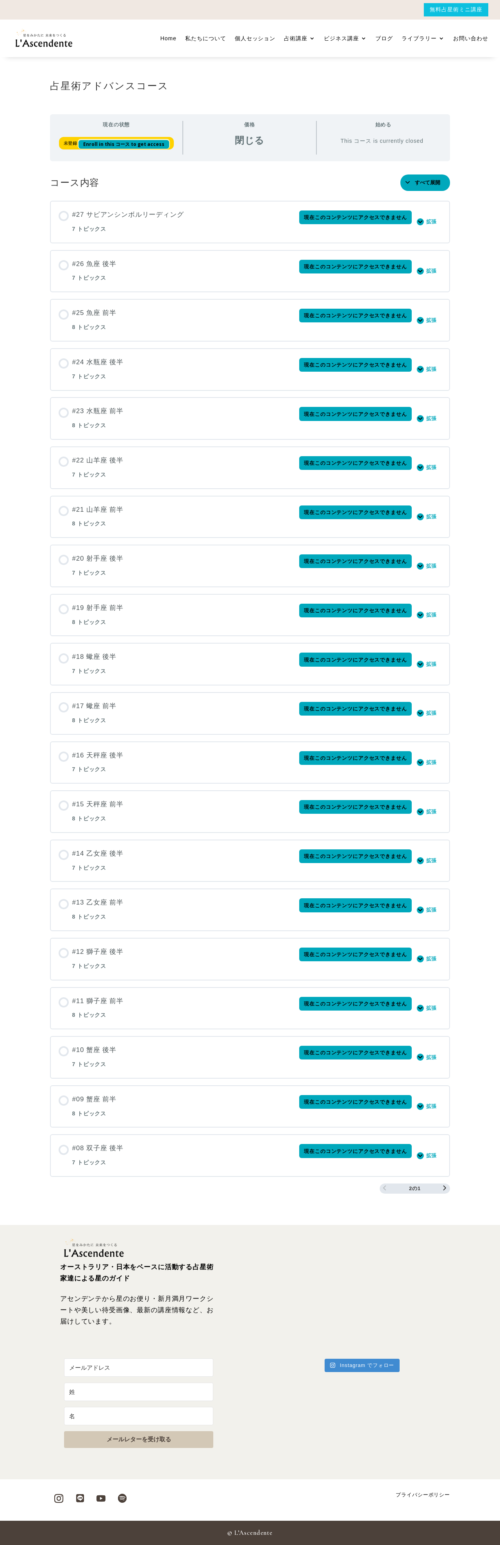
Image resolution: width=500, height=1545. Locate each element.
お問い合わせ (470, 38)
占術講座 (295, 38)
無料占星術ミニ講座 (456, 9)
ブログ (384, 38)
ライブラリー (419, 38)
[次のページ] (445, 1188)
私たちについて (205, 38)
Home (168, 38)
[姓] (138, 1392)
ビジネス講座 (341, 38)
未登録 (71, 143)
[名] (138, 1416)
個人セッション (255, 38)
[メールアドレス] (138, 1367)
